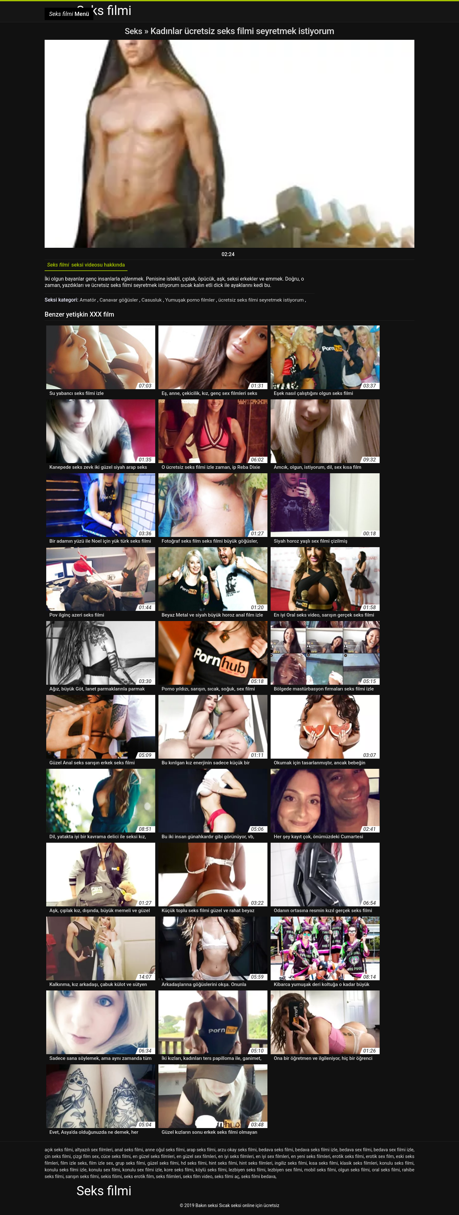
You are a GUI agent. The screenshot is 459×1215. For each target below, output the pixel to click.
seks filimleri (168, 1177)
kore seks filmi (178, 1171)
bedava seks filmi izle (316, 1151)
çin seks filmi (58, 1157)
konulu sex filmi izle (142, 1171)
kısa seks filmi (323, 1164)
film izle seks (74, 1164)
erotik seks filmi (348, 1157)
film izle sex (101, 1164)
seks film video (198, 1177)
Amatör (89, 301)
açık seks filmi (59, 1151)
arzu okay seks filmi (237, 1151)
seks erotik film (139, 1177)
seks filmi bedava (258, 1177)
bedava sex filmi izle (393, 1151)
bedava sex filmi (355, 1151)
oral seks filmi (386, 1171)
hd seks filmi (193, 1164)
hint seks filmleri (256, 1164)
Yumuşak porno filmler (193, 301)
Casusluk (154, 301)
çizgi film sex (85, 1157)
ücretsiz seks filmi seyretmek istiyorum (266, 301)
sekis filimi (111, 1177)
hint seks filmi (223, 1164)
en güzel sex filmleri (196, 1157)
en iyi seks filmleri (235, 1157)
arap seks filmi (200, 1151)
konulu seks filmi (396, 1164)
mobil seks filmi (320, 1171)
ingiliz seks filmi (291, 1164)
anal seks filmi (128, 1151)
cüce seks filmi (116, 1157)
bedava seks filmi (276, 1151)
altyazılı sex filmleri (94, 1151)
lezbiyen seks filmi (247, 1171)
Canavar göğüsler (120, 301)
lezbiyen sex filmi (285, 1171)
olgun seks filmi (354, 1171)
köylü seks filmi (211, 1171)
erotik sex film (380, 1157)
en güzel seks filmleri (153, 1157)
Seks (133, 31)
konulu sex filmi (104, 1171)
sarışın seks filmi (82, 1177)
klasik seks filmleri (358, 1164)
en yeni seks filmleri (310, 1157)
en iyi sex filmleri (272, 1157)
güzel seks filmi (162, 1164)
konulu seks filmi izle (65, 1171)
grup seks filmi (130, 1164)
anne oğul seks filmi (165, 1151)
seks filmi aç (227, 1177)
